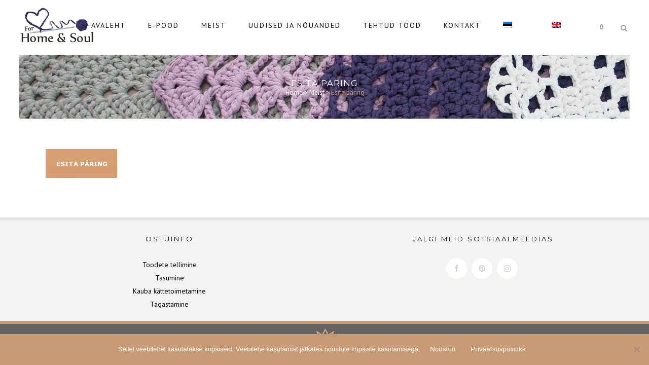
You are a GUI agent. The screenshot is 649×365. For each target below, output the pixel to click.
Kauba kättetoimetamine (169, 291)
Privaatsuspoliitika (498, 349)
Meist (316, 88)
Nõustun (442, 349)
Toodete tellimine (169, 264)
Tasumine (169, 277)
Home (294, 88)
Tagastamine (169, 304)
